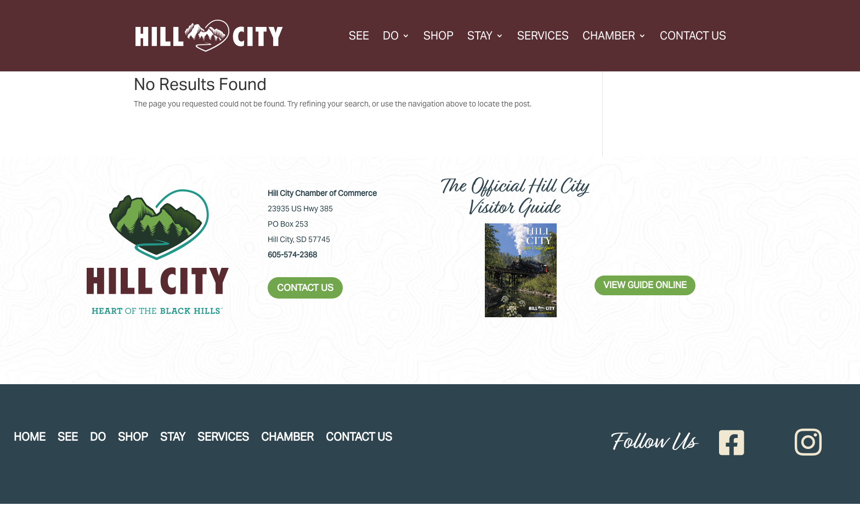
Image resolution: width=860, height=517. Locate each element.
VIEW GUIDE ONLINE (645, 285)
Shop (438, 37)
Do (391, 37)
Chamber (608, 37)
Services (543, 37)
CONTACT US (305, 288)
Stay (480, 37)
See (359, 37)
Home (30, 438)
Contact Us (693, 37)
